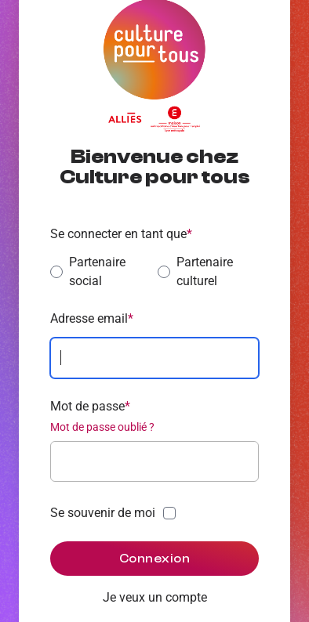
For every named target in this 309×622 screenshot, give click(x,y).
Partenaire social (87, 271)
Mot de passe (90, 406)
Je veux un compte (155, 597)
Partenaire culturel (195, 271)
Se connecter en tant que (121, 233)
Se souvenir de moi (102, 512)
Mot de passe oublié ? (102, 427)
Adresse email (91, 318)
